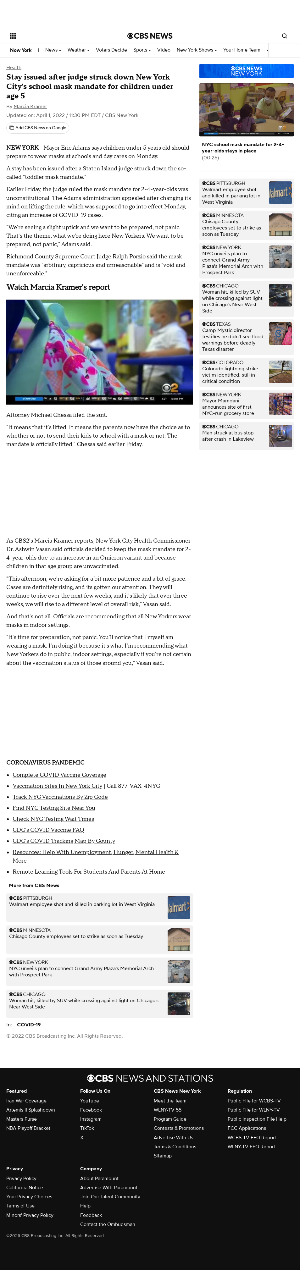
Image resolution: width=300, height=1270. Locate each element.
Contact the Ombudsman (107, 1224)
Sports (142, 50)
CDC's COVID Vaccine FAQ (48, 830)
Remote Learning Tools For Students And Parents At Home (89, 871)
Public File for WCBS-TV (254, 1100)
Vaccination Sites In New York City (57, 786)
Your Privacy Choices (29, 1196)
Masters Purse (21, 1119)
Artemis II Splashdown (30, 1110)
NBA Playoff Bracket (28, 1128)
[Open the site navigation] (56, 36)
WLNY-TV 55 (167, 1110)
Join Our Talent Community (110, 1196)
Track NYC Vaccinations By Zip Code (60, 797)
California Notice (24, 1187)
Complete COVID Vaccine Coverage (59, 775)
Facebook (91, 1110)
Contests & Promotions (179, 1128)
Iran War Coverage (26, 1100)
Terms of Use (20, 1205)
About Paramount (99, 1178)
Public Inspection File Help (257, 1119)
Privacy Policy (21, 1178)
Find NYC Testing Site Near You (54, 808)
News (53, 50)
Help (85, 1205)
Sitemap (163, 1155)
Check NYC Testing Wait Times (53, 819)
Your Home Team (241, 50)
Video (163, 50)
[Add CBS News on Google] (37, 128)
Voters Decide (111, 50)
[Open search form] (284, 35)
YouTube (89, 1100)
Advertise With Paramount (108, 1187)
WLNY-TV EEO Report (251, 1146)
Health (13, 67)
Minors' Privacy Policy (29, 1215)
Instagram (91, 1119)
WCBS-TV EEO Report (252, 1137)
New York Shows (197, 50)
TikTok (87, 1128)
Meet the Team (170, 1100)
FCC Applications (247, 1128)
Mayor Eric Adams (66, 148)
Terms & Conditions (175, 1146)
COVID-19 (29, 1025)
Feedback (91, 1215)
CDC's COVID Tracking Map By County (64, 841)
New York (21, 50)
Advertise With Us (173, 1137)
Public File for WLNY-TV (254, 1110)
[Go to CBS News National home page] (150, 36)
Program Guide (170, 1119)
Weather (79, 50)
